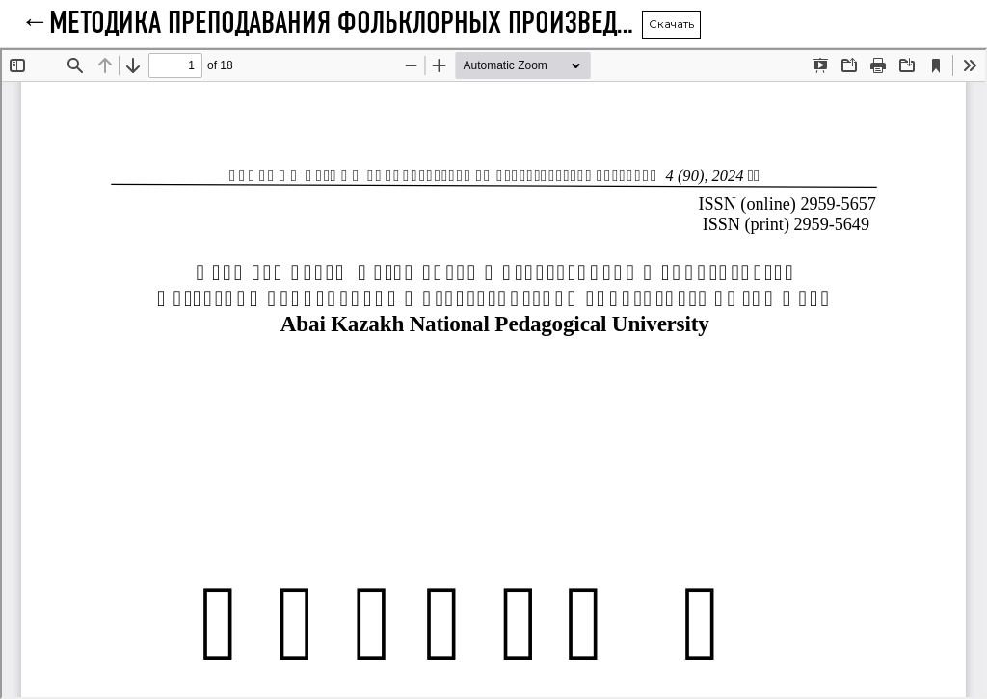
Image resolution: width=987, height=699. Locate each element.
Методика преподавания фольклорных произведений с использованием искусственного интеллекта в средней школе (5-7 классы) (345, 24)
